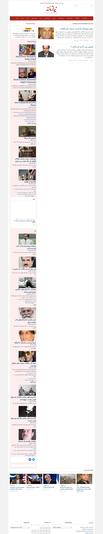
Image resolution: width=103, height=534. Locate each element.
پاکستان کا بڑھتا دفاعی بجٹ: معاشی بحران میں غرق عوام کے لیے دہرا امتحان (84, 489)
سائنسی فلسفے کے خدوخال (27, 441)
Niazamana (19, 529)
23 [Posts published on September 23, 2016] (43, 515)
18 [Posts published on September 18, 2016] (49, 511)
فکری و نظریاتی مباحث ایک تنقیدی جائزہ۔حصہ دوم (24, 453)
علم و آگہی (47, 18)
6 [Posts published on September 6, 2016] (35, 508)
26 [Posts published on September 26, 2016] (32, 518)
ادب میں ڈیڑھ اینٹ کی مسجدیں (28, 297)
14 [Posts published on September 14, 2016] (38, 511)
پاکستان (77, 18)
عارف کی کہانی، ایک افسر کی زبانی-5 (27, 194)
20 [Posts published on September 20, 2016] (35, 515)
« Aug (46, 520)
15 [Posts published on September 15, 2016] (40, 511)
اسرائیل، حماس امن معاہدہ (33, 487)
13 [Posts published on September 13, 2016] (35, 511)
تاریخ (54, 18)
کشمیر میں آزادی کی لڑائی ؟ (82, 46)
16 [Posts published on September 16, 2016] (43, 511)
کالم (27, 18)
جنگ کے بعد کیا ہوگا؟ (48, 487)
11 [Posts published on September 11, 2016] (49, 508)
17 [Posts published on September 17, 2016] (46, 511)
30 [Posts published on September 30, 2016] (43, 518)
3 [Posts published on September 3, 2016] (46, 505)
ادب (41, 18)
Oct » (49, 520)
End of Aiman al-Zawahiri (30, 119)
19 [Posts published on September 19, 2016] (32, 515)
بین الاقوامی (61, 18)
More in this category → (30, 121)
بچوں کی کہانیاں (31, 123)
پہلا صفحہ (84, 18)
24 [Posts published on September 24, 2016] (46, 515)
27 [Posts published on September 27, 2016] (35, 518)
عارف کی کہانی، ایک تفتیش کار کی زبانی (26, 192)
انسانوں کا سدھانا (30, 138)
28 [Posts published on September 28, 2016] (38, 518)
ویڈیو (22, 18)
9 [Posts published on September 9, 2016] (43, 508)
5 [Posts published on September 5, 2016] (32, 508)
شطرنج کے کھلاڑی (30, 182)
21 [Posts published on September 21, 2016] (38, 515)
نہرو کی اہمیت (32, 378)
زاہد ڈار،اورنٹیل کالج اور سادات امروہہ (27, 299)
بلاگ (17, 18)
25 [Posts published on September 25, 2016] (49, 515)
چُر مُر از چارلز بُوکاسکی (30, 301)
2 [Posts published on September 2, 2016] (43, 505)
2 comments (86, 40)
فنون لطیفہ (34, 18)
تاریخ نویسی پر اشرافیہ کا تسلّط (25, 343)
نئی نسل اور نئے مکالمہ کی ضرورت (24, 269)
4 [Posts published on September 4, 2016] (49, 505)
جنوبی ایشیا (69, 18)
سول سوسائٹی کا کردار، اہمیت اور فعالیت (76, 28)
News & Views (31, 41)
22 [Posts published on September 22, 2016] (40, 515)
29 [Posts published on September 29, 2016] (40, 518)
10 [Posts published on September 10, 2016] (46, 508)
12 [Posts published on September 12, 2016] (32, 511)
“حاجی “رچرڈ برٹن (31, 373)
